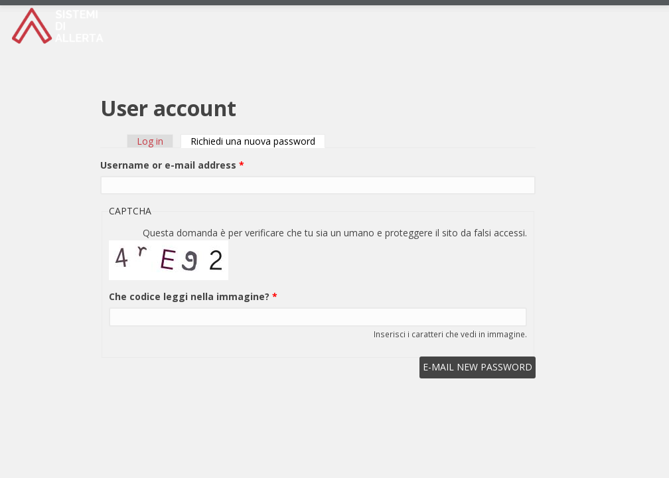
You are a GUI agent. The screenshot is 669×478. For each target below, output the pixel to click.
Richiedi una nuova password (257, 141)
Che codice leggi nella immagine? (193, 296)
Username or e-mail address (172, 165)
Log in (150, 141)
